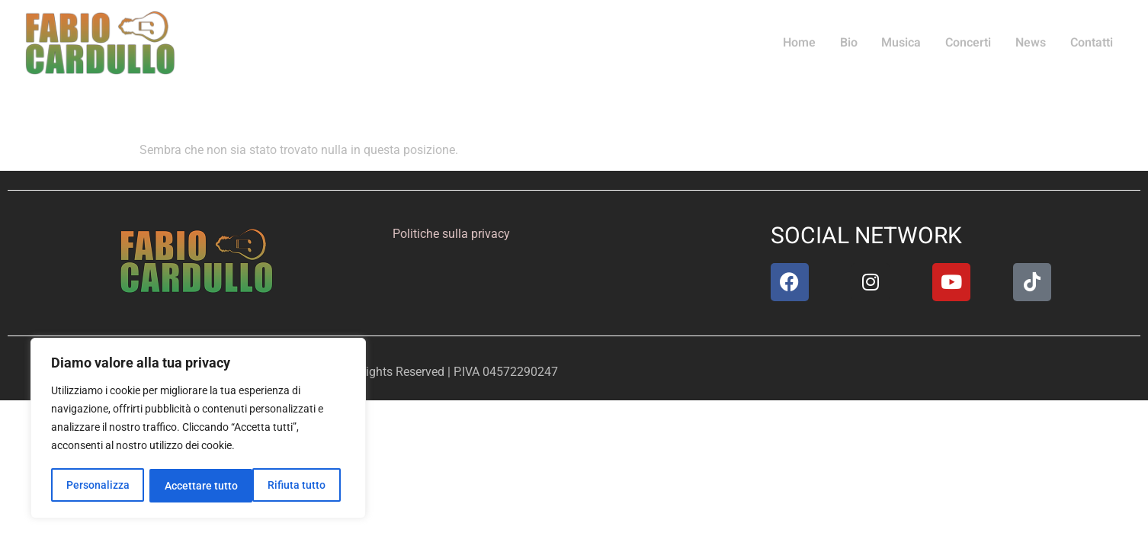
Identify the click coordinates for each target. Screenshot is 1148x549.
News (1033, 43)
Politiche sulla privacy (451, 233)
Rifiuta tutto (193, 486)
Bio (855, 43)
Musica (906, 43)
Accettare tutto (294, 486)
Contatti (1092, 43)
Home (806, 43)
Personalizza (97, 486)
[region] (198, 429)
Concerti (972, 43)
